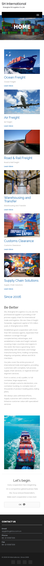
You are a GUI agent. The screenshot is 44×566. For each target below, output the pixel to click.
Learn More (8, 86)
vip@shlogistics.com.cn (11, 531)
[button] (22, 504)
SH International (14, 5)
